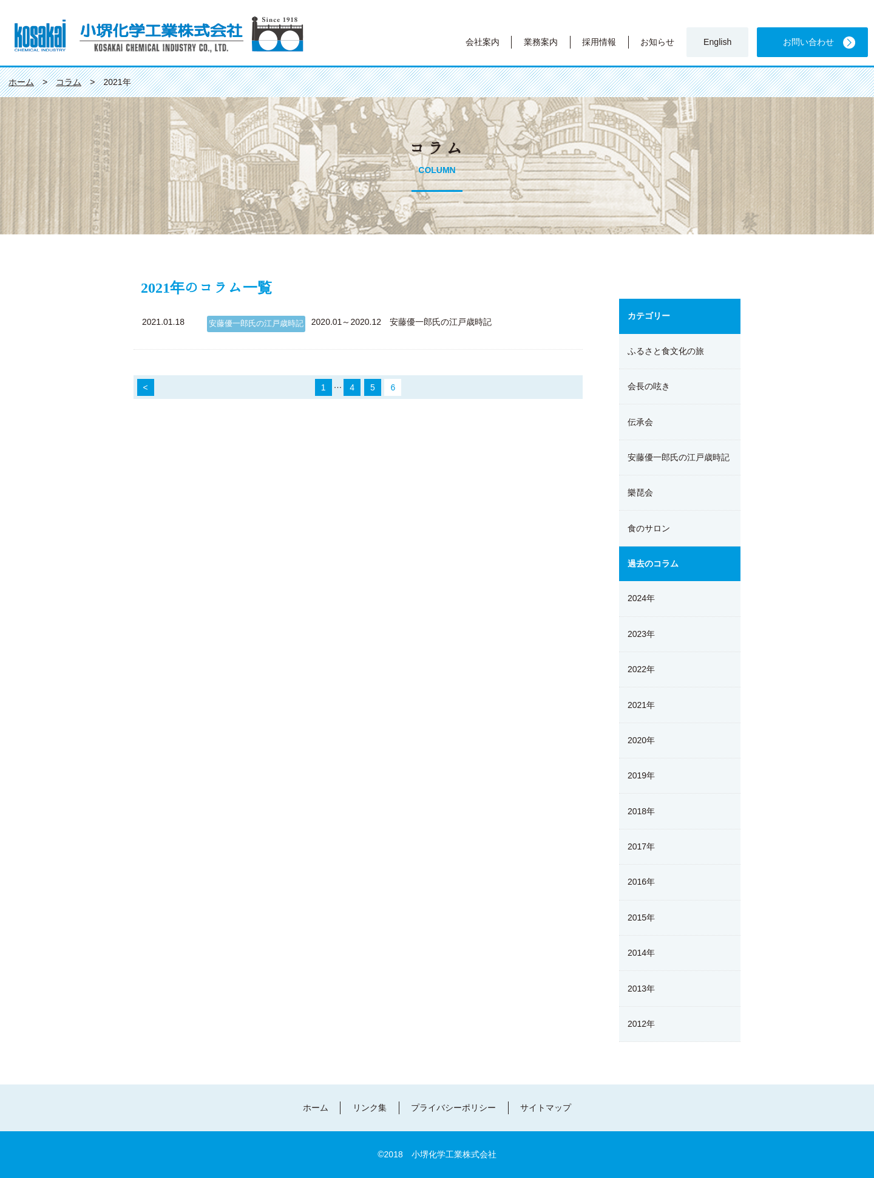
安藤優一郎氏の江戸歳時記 (256, 323)
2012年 (641, 1024)
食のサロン (649, 528)
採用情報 (599, 42)
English (717, 42)
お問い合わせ (808, 42)
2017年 (641, 846)
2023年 (641, 634)
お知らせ (657, 42)
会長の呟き (649, 386)
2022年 (641, 669)
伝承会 (640, 422)
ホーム (315, 1107)
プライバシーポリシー (453, 1107)
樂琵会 (640, 492)
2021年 (641, 705)
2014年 (641, 953)
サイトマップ (545, 1107)
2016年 (641, 882)
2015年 (641, 917)
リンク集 (370, 1107)
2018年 (641, 811)
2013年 (641, 988)
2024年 (641, 598)
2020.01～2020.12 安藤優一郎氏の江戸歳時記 (401, 322)
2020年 (641, 740)
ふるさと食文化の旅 (666, 351)
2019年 (641, 775)
